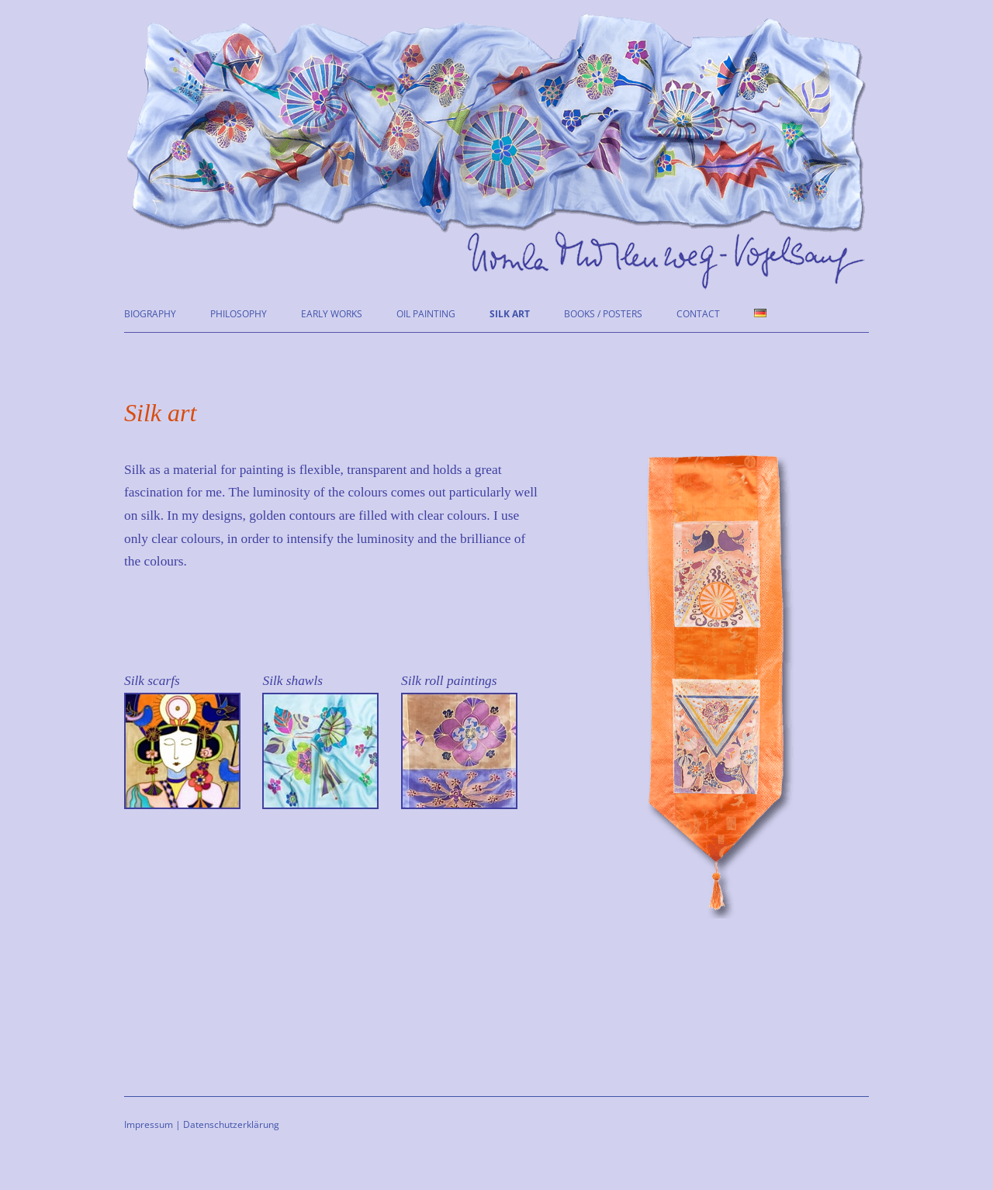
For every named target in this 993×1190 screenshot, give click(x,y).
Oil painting (425, 313)
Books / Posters (603, 313)
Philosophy (238, 313)
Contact (698, 313)
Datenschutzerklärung (231, 1124)
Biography (150, 313)
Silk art (510, 313)
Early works (331, 313)
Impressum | (152, 1124)
